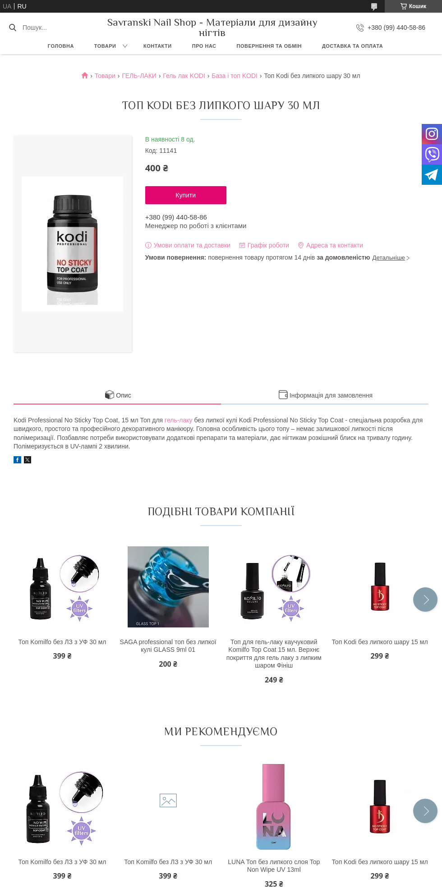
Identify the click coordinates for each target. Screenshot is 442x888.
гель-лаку (178, 420)
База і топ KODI (235, 75)
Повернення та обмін (269, 46)
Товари (105, 46)
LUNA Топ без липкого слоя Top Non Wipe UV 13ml (274, 866)
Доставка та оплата (352, 46)
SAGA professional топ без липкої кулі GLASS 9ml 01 (168, 646)
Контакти (157, 46)
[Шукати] (12, 27)
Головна (61, 46)
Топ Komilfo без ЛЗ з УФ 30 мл (62, 641)
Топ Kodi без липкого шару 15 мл (380, 641)
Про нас (204, 46)
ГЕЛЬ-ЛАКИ (139, 75)
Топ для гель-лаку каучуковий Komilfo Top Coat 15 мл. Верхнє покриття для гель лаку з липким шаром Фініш (274, 653)
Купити (185, 195)
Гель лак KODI (184, 75)
